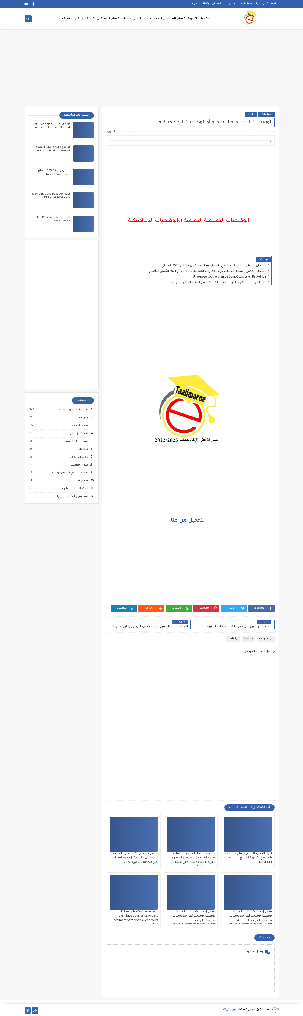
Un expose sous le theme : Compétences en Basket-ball (230, 277)
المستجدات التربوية (200, 19)
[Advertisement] (151, 71)
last (250, 114)
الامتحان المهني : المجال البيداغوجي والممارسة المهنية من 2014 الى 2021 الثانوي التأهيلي (207, 271)
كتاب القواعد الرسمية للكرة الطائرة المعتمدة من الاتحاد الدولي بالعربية (219, 282)
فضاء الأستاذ (79, 426)
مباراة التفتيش (78, 465)
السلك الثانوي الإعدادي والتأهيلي (67, 473)
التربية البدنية (86, 19)
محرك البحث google (240, 3)
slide (232, 638)
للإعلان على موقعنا (214, 3)
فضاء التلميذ (109, 19)
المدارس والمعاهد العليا (72, 497)
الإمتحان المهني (77, 457)
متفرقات (66, 19)
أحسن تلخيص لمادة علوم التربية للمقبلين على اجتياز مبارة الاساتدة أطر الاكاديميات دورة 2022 (134, 858)
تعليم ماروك (231, 1009)
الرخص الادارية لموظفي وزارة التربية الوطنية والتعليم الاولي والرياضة (51, 128)
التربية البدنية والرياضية (72, 410)
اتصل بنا (194, 3)
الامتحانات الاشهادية (74, 489)
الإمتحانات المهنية (148, 19)
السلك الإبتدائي (78, 433)
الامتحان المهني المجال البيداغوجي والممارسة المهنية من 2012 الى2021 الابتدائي (214, 266)
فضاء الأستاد (176, 19)
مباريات (126, 19)
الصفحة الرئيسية (265, 3)
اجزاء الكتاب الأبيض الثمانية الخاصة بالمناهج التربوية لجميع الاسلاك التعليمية (247, 858)
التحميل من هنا (187, 521)
